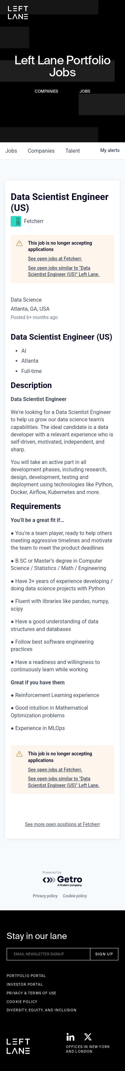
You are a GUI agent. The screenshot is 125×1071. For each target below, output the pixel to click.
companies (41, 151)
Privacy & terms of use (31, 993)
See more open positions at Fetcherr (62, 824)
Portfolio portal (26, 976)
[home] (18, 12)
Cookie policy (75, 896)
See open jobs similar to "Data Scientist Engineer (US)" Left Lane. (63, 271)
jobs (11, 151)
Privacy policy (45, 896)
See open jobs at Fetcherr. (55, 258)
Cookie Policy (22, 1002)
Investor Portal (25, 984)
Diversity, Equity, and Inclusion (42, 1010)
